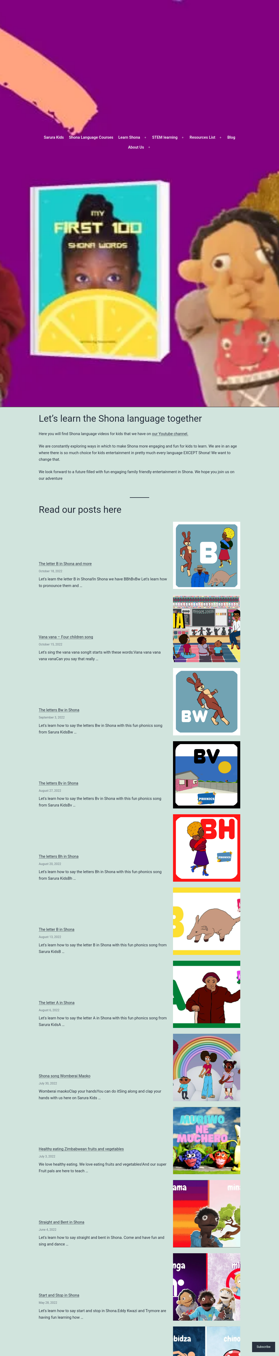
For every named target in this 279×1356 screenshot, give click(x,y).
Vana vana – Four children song (66, 637)
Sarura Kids (54, 137)
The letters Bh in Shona (58, 856)
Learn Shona (129, 137)
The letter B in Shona (56, 929)
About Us (136, 147)
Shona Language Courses (91, 137)
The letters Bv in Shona (58, 783)
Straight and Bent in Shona (61, 1222)
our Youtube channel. (170, 433)
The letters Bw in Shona (59, 710)
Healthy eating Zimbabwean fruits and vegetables (81, 1149)
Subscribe (263, 1347)
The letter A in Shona (57, 1002)
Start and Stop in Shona (59, 1295)
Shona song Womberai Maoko (64, 1076)
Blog (231, 137)
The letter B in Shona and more (65, 563)
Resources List (202, 137)
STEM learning (164, 137)
